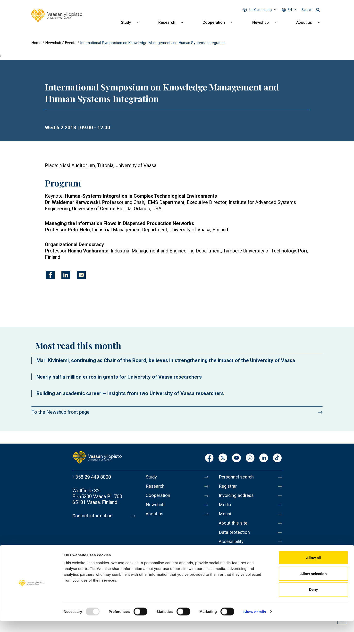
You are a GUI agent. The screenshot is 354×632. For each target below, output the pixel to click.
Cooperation (213, 22)
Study (126, 22)
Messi (225, 518)
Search (307, 10)
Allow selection (313, 584)
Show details (255, 622)
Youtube (236, 458)
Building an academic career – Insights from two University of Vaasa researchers (130, 393)
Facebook (209, 458)
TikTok (277, 458)
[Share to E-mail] (81, 275)
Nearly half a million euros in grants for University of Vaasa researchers (119, 377)
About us (304, 22)
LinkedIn (263, 458)
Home (36, 43)
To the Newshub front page (61, 412)
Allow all (313, 568)
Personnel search (237, 477)
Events (70, 43)
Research (166, 22)
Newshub (260, 22)
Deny (313, 600)
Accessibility (232, 548)
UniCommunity (261, 10)
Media (225, 507)
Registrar (228, 487)
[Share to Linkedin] (65, 275)
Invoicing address (237, 497)
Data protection (235, 538)
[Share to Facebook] (50, 275)
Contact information (93, 516)
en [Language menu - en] (290, 10)
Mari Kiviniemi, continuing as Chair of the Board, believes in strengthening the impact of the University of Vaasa (165, 360)
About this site (234, 528)
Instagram (250, 458)
